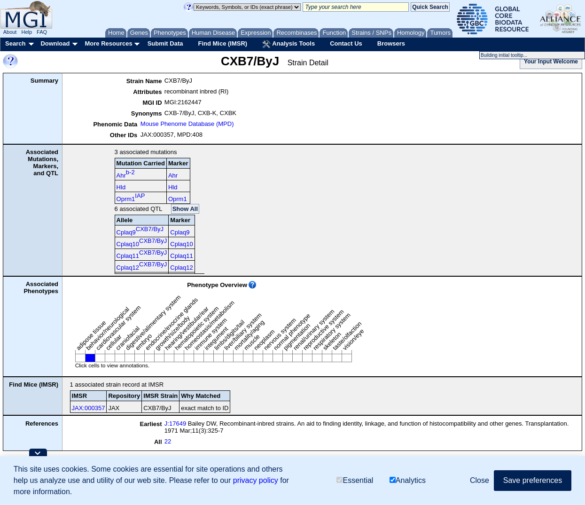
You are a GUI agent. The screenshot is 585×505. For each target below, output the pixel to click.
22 (167, 441)
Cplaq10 (142, 242)
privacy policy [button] (255, 480)
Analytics (408, 480)
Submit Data (165, 43)
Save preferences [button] (532, 480)
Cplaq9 (140, 230)
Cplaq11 (142, 254)
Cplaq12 (142, 266)
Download (55, 43)
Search (15, 43)
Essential (354, 480)
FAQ (42, 32)
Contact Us (346, 43)
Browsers (391, 43)
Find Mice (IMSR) (222, 43)
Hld (121, 187)
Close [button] (479, 480)
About (10, 32)
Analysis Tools (288, 44)
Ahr (126, 174)
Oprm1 (131, 197)
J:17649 (175, 423)
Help (26, 32)
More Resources (108, 43)
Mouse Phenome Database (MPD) (187, 123)
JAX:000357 (88, 408)
